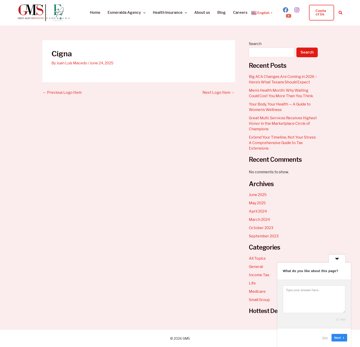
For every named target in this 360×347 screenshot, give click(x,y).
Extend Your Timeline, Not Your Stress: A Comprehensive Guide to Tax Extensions (282, 143)
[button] (143, 12)
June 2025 (258, 195)
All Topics (257, 258)
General (256, 267)
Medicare (257, 291)
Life (252, 283)
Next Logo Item (218, 92)
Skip (325, 337)
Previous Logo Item (62, 92)
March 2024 (259, 219)
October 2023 (261, 228)
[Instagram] (297, 10)
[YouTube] (288, 16)
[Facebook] (285, 10)
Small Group (259, 300)
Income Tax (259, 275)
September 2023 (263, 236)
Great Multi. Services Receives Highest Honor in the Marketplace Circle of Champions (283, 123)
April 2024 (258, 211)
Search (255, 44)
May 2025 (257, 203)
